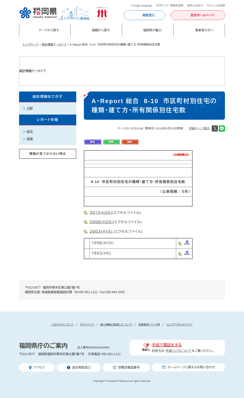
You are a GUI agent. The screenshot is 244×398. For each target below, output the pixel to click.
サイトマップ (87, 324)
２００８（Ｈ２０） (101, 222)
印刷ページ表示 (199, 128)
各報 (30, 138)
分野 (30, 108)
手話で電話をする (167, 345)
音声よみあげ (195, 5)
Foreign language (142, 5)
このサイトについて (62, 324)
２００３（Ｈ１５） (102, 232)
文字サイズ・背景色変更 (169, 5)
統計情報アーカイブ (54, 44)
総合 (30, 131)
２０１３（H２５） (101, 213)
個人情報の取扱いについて (116, 324)
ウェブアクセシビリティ (179, 324)
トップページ (31, 44)
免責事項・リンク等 (149, 324)
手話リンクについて (179, 350)
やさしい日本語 (216, 5)
